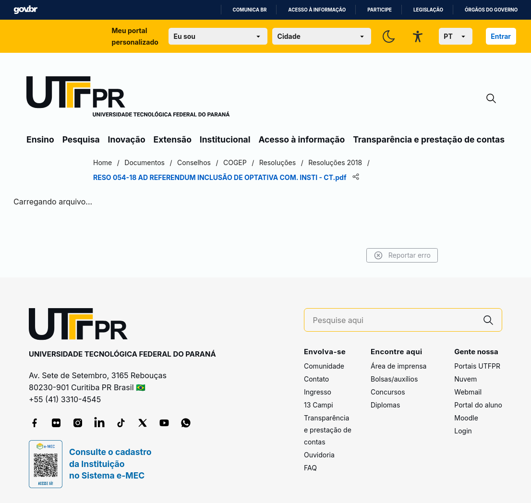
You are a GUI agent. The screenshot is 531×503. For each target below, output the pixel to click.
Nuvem (465, 379)
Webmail (468, 392)
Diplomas (385, 405)
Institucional (225, 139)
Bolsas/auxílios (394, 379)
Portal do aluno (478, 405)
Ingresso (317, 392)
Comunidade (324, 366)
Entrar (501, 36)
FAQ (310, 468)
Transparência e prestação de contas (429, 139)
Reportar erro (402, 255)
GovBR (25, 9)
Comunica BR (250, 9)
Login (463, 431)
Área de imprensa (398, 366)
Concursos (388, 392)
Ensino (40, 139)
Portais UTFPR (477, 366)
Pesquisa (81, 139)
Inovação (126, 139)
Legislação (428, 9)
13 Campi (318, 405)
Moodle (466, 418)
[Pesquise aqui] (394, 320)
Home (102, 162)
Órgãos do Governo (491, 9)
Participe (379, 9)
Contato (316, 379)
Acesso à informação (317, 9)
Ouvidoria (319, 455)
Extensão (173, 139)
